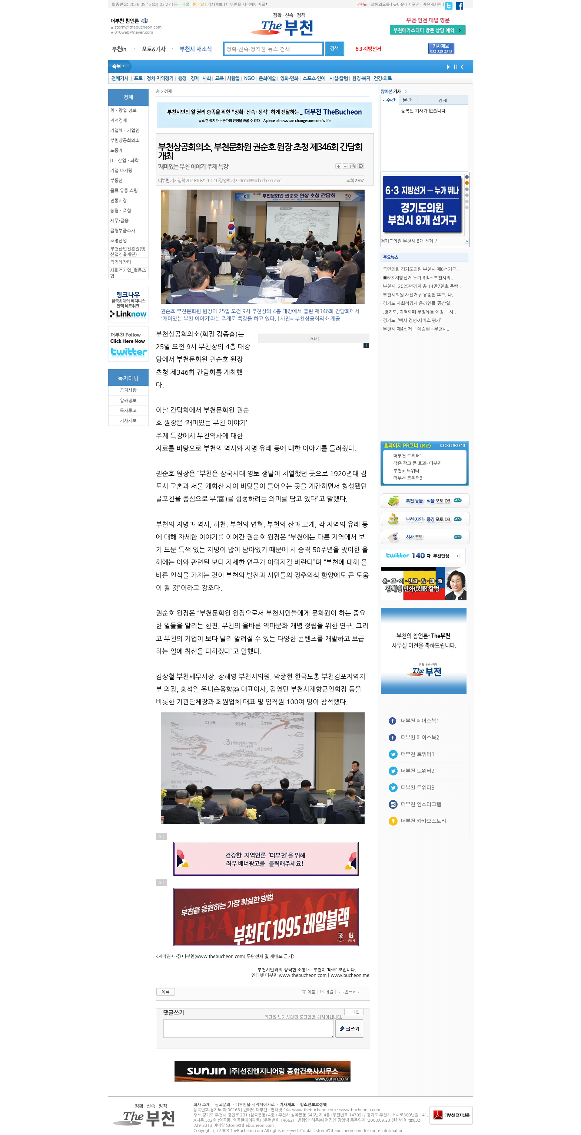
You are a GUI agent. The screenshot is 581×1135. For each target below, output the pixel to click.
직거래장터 (120, 262)
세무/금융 (119, 221)
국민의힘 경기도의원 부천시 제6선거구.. (421, 269)
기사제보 (215, 5)
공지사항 (128, 390)
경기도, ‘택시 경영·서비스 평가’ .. (414, 320)
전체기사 (119, 78)
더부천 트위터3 (408, 478)
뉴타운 (399, 5)
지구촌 (413, 5)
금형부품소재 (123, 231)
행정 (182, 78)
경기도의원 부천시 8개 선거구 (409, 241)
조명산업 (118, 241)
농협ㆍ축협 (120, 211)
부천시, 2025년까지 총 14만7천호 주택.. (422, 286)
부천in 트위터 (406, 471)
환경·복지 (361, 78)
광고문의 (222, 1105)
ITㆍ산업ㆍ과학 (124, 160)
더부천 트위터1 (408, 456)
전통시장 (118, 201)
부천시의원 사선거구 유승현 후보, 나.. (419, 295)
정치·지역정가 (160, 78)
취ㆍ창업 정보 (123, 110)
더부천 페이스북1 (420, 721)
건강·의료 (383, 78)
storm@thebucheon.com (260, 180)
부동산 (116, 180)
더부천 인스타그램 (421, 804)
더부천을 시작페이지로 (246, 4)
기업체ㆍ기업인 (125, 130)
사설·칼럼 (338, 78)
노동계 (116, 150)
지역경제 (118, 120)
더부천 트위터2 (418, 771)
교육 (219, 78)
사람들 (233, 78)
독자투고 (128, 411)
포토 (138, 78)
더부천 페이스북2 (420, 737)
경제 (195, 78)
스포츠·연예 (314, 78)
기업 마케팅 (121, 170)
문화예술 (267, 78)
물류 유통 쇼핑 (124, 190)
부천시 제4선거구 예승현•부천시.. (416, 329)
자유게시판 (432, 5)
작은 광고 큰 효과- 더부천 (418, 463)
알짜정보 (128, 400)
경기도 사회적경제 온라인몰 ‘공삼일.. (418, 303)
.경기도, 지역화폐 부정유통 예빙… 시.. (419, 312)
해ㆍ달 (198, 5)
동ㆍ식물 (181, 5)
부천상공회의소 (125, 140)
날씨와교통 (380, 5)
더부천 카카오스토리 (423, 821)
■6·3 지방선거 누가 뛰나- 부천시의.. (418, 278)
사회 (206, 78)
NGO (249, 78)
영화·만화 (289, 78)
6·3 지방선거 (368, 49)
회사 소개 (201, 1105)
